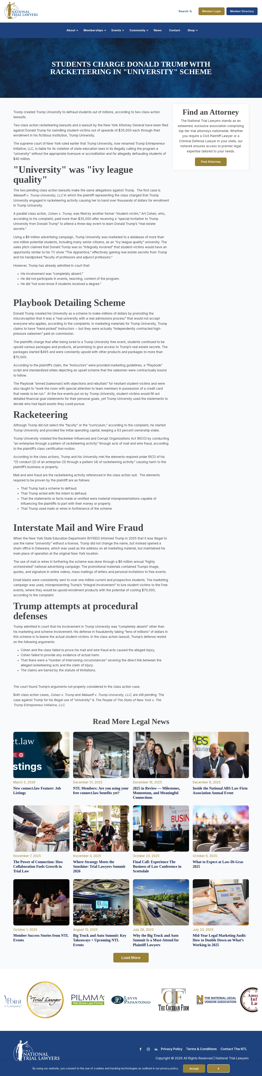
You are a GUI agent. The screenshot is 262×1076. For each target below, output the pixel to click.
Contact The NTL (234, 1049)
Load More (130, 957)
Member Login (211, 11)
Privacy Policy (171, 1049)
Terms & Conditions (201, 1049)
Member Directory (242, 11)
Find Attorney (211, 161)
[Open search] (185, 11)
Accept (194, 1068)
